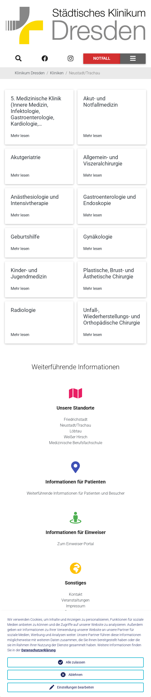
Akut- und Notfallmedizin (100, 101)
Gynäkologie (97, 237)
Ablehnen (75, 675)
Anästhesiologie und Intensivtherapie (35, 200)
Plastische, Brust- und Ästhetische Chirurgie (108, 273)
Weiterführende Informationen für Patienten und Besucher (76, 493)
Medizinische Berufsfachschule (75, 442)
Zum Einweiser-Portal (75, 544)
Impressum (75, 606)
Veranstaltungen (75, 600)
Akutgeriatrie (26, 157)
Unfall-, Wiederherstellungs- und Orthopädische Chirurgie (111, 316)
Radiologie (23, 310)
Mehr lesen (20, 135)
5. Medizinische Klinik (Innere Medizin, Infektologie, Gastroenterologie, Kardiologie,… (36, 111)
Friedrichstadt (75, 419)
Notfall (101, 58)
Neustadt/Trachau (75, 425)
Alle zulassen (75, 662)
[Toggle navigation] (133, 58)
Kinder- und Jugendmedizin (29, 273)
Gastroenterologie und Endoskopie (109, 200)
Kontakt (75, 594)
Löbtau (76, 431)
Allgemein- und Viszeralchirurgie (102, 160)
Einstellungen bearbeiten (75, 687)
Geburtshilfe (25, 237)
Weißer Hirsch (75, 437)
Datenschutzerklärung (38, 650)
